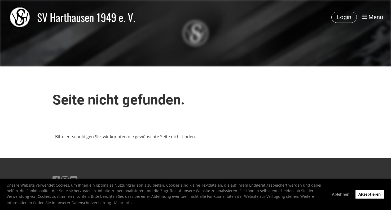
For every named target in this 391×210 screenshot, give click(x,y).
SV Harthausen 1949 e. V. (86, 17)
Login (344, 17)
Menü (372, 17)
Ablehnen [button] (340, 194)
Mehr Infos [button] (123, 202)
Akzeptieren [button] (369, 194)
